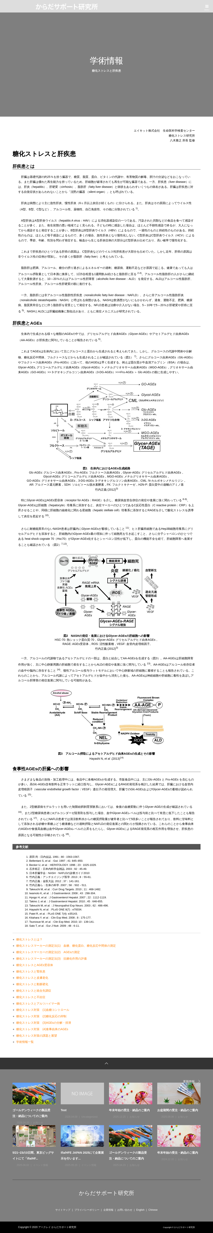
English (140, 1209)
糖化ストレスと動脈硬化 (32, 984)
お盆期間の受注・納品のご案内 (177, 1110)
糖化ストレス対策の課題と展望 (36, 1035)
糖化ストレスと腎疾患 (30, 971)
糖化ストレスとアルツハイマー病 (38, 1003)
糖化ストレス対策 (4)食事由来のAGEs (42, 1029)
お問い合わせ (124, 1209)
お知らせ (38, 1122)
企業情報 (108, 1209)
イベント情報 (40, 1165)
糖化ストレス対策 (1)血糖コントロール (42, 1009)
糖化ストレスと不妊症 (30, 997)
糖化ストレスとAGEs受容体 (34, 965)
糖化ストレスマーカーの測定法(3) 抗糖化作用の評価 (51, 958)
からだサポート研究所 (106, 1193)
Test (64, 1110)
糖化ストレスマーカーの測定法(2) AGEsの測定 (48, 952)
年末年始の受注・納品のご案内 (129, 1110)
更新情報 (189, 1081)
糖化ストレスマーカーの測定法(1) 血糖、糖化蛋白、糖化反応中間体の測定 (66, 945)
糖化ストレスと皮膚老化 (32, 977)
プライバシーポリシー (86, 1209)
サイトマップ (62, 1209)
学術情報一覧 (25, 1041)
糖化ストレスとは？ (29, 939)
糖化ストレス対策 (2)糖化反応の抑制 (41, 1016)
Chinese (152, 1209)
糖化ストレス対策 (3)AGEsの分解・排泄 (43, 1022)
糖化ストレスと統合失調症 (33, 990)
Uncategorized (89, 1116)
